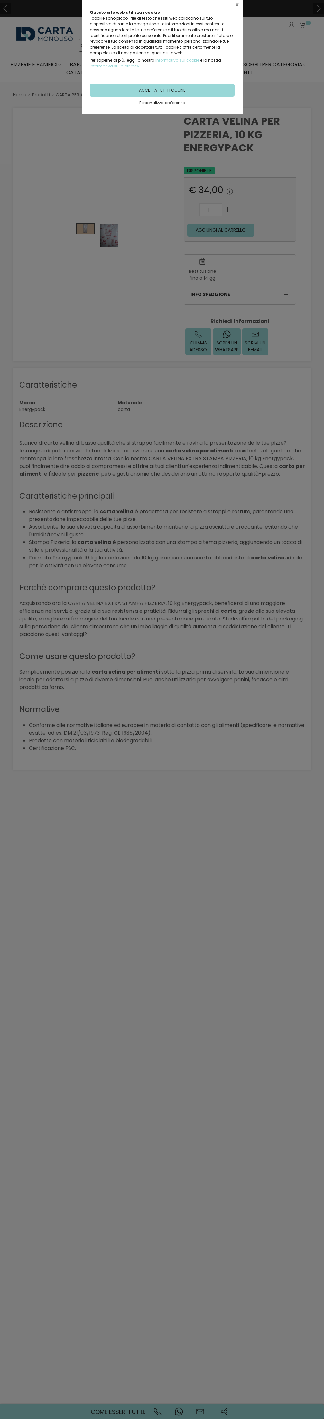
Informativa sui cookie (177, 60)
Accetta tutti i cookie (162, 90)
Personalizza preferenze (162, 102)
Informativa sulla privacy (114, 66)
